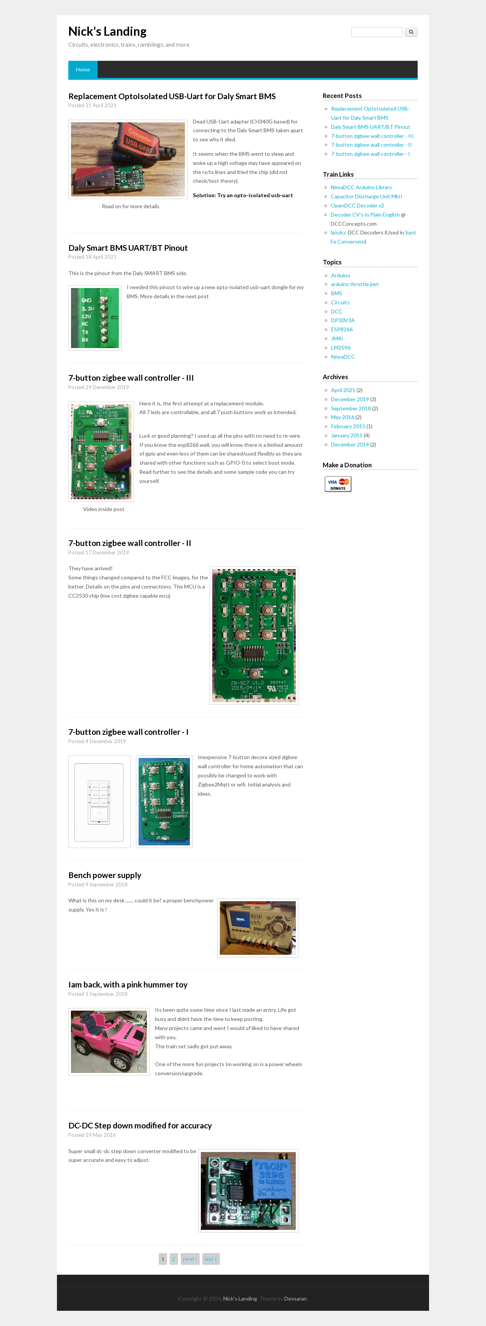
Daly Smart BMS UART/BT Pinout (128, 247)
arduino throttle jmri (355, 284)
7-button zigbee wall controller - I (128, 731)
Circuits (340, 302)
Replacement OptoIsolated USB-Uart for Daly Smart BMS (172, 96)
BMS (336, 293)
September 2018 (351, 408)
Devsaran (295, 1298)
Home (83, 69)
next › (190, 1259)
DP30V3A (343, 320)
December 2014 (350, 444)
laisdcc (339, 232)
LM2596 (340, 347)
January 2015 (347, 435)
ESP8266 (342, 329)
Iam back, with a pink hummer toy (128, 984)
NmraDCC (343, 356)
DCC (336, 311)
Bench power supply (104, 875)
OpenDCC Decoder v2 (357, 205)
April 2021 (343, 390)
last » (211, 1259)
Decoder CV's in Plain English (365, 214)
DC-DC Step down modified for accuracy (140, 1125)
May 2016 (342, 417)
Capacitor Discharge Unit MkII (366, 196)
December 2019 (350, 399)
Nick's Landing (107, 31)
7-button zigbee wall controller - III (131, 377)
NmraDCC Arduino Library (361, 187)
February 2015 (348, 426)
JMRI (337, 338)
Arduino (340, 275)
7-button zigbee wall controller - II (129, 542)
